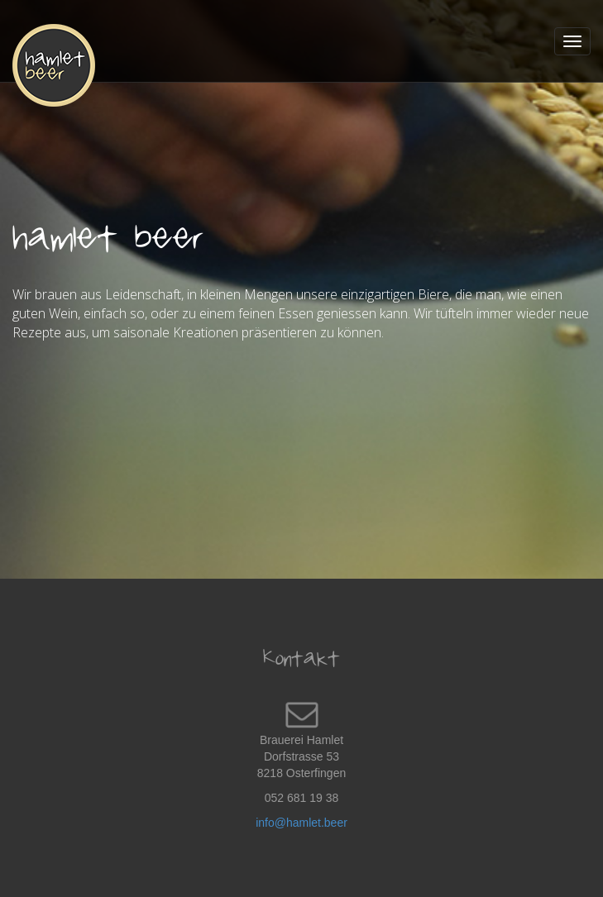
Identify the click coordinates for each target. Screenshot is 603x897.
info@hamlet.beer (301, 822)
